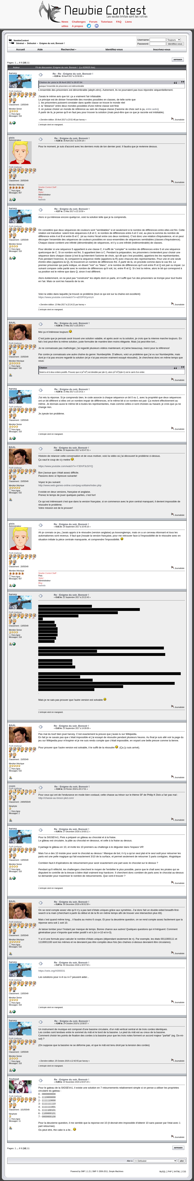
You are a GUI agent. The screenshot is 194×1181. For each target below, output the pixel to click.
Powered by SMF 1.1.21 (80, 1171)
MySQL (163, 1172)
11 (28, 62)
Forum (93, 21)
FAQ (118, 21)
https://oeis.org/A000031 (51, 970)
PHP (170, 1172)
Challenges (79, 21)
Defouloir (31, 43)
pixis (12, 137)
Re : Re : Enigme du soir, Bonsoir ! (73, 73)
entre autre (152, 109)
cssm (12, 786)
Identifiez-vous (114, 49)
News (65, 21)
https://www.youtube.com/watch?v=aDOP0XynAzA (66, 297)
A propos (77, 26)
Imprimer (178, 60)
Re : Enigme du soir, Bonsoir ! (72, 138)
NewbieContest (21, 40)
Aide (40, 49)
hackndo (41, 200)
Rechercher (69, 49)
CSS (184, 1172)
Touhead (14, 1079)
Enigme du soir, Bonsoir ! (52, 43)
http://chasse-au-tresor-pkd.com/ (56, 798)
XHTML (177, 1172)
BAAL (12, 322)
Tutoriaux (107, 21)
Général (20, 43)
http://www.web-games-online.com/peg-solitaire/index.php (69, 485)
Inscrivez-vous (161, 49)
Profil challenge (15, 91)
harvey (13, 73)
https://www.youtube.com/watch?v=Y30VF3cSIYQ (65, 466)
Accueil (20, 49)
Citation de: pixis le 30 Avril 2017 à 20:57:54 (60, 82)
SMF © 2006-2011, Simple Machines (107, 1171)
